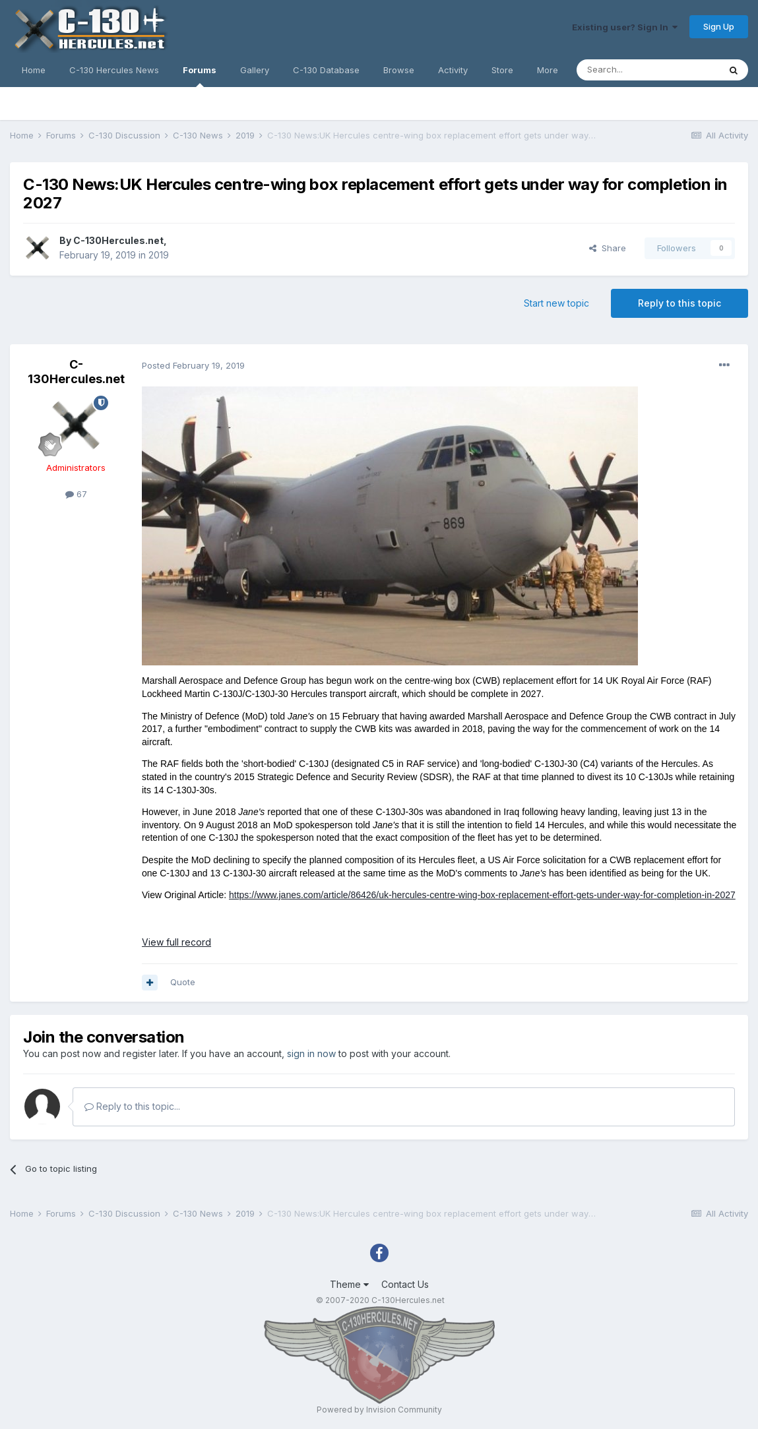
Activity (453, 70)
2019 (158, 254)
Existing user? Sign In (625, 27)
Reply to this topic (679, 303)
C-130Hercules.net (118, 240)
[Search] (648, 69)
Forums (199, 76)
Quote (182, 982)
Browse (398, 70)
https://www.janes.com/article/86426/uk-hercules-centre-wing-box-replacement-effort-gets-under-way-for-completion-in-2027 (482, 895)
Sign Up (718, 26)
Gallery (254, 70)
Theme (349, 1284)
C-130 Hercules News (114, 70)
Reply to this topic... (132, 1106)
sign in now (311, 1053)
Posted (193, 365)
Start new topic (556, 303)
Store (502, 70)
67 (76, 494)
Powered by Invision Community (379, 1409)
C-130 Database (326, 70)
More (547, 70)
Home (34, 70)
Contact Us (405, 1284)
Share (607, 248)
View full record (176, 942)
